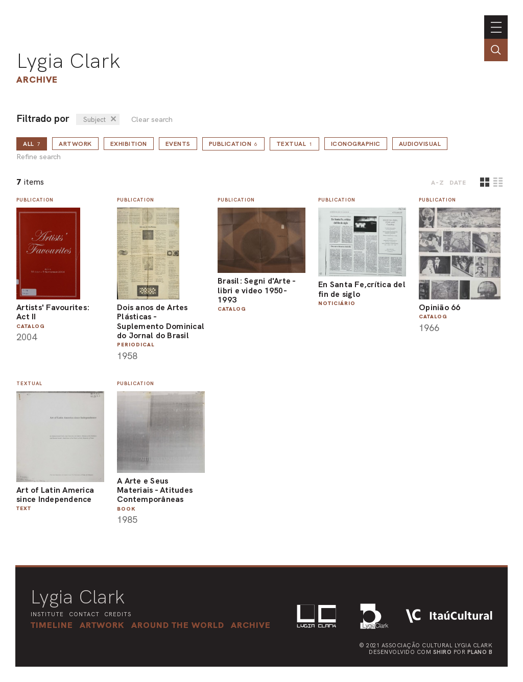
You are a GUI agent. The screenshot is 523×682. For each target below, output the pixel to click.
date (457, 183)
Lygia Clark (68, 60)
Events (178, 144)
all (31, 144)
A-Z (437, 183)
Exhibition (128, 144)
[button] (177, 624)
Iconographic (356, 144)
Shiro (442, 651)
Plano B (480, 651)
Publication (233, 144)
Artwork (75, 144)
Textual (294, 144)
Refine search (38, 157)
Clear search (152, 119)
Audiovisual (420, 144)
